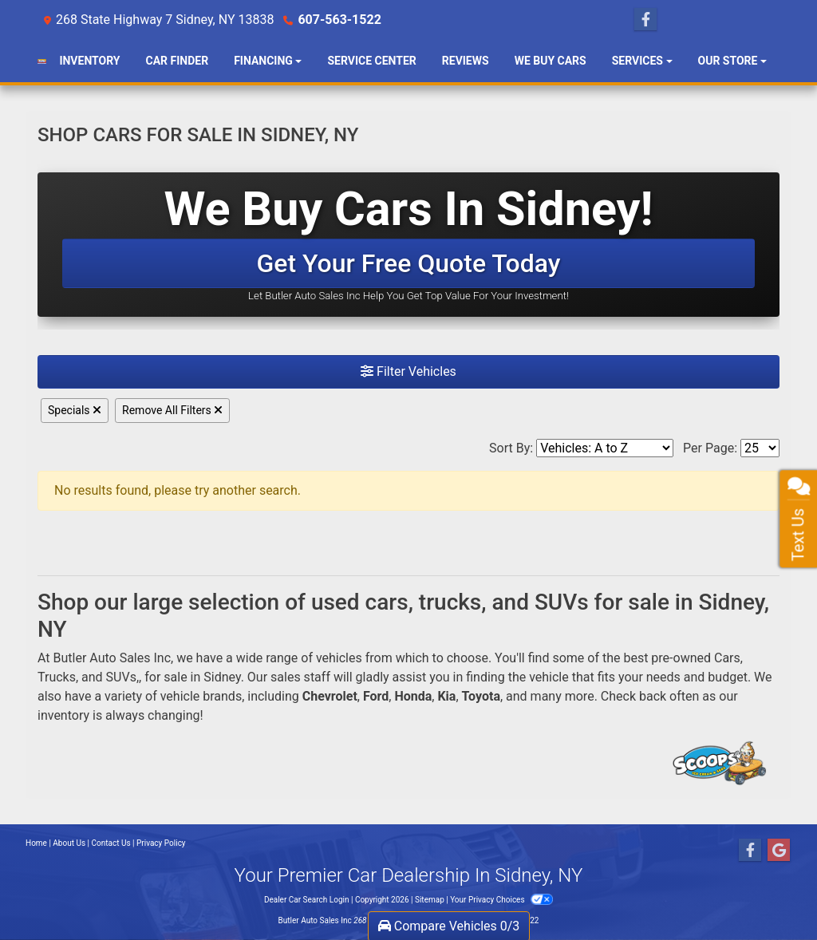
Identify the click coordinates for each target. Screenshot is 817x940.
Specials (74, 410)
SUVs (121, 677)
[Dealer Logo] (41, 61)
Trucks (56, 677)
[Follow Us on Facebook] (645, 20)
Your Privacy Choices (501, 899)
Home (36, 843)
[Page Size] (760, 448)
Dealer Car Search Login (306, 899)
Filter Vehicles (408, 371)
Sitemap (429, 899)
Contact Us (111, 843)
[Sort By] (604, 448)
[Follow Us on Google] (779, 851)
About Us (69, 843)
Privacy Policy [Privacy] (161, 843)
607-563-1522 (339, 19)
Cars (727, 658)
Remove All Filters (172, 410)
